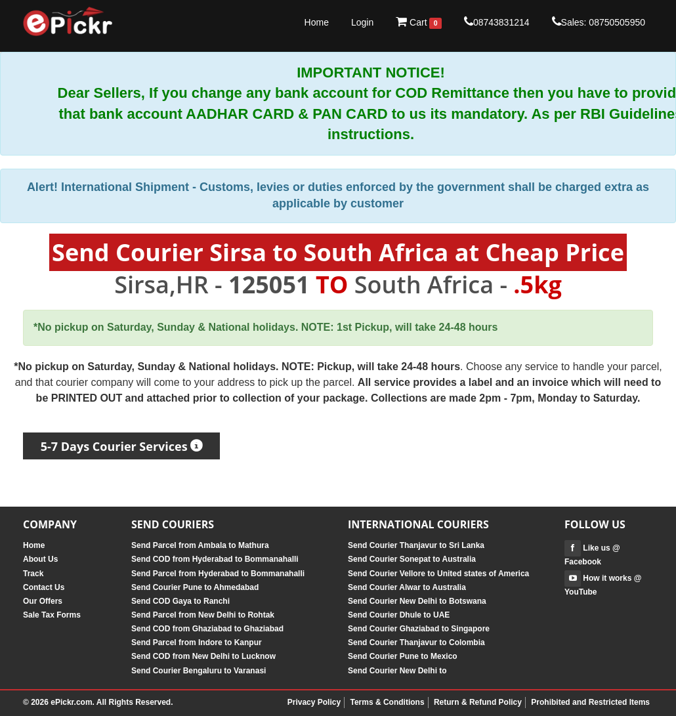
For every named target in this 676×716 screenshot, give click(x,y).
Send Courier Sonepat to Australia (412, 559)
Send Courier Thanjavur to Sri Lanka (416, 545)
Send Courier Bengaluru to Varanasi (198, 670)
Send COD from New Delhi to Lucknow (203, 656)
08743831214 (497, 22)
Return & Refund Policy (478, 702)
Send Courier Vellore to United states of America (438, 573)
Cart (419, 22)
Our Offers (42, 601)
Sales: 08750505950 (598, 22)
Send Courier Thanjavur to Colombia (416, 642)
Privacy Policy (314, 702)
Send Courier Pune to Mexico (402, 656)
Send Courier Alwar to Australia (407, 587)
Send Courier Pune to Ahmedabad (195, 587)
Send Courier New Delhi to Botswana (417, 601)
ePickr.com (71, 702)
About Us (40, 559)
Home (317, 22)
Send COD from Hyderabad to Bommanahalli (215, 559)
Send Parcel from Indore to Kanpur (196, 642)
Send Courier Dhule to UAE (399, 615)
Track (33, 573)
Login (362, 22)
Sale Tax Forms (52, 615)
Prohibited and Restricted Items (590, 702)
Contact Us (43, 587)
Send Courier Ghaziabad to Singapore (419, 628)
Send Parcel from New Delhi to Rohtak (202, 615)
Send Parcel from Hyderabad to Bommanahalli (218, 573)
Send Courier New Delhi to (397, 670)
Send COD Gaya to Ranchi (180, 601)
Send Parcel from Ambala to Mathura (200, 545)
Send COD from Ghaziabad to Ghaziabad (207, 628)
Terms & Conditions (387, 702)
